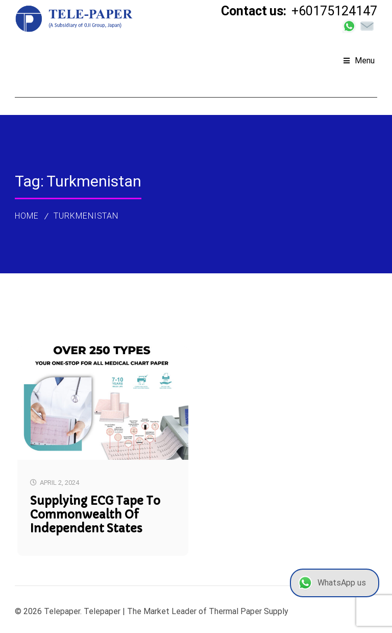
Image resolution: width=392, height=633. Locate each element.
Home (27, 216)
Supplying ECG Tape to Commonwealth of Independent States (95, 514)
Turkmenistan (86, 216)
